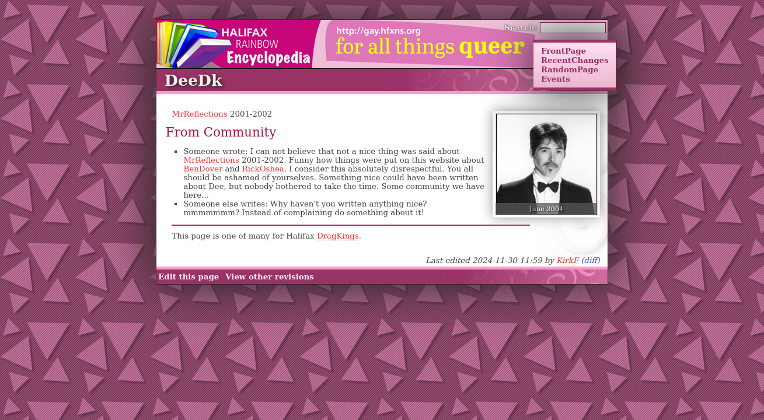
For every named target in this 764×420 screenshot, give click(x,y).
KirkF (567, 260)
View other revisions (269, 277)
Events (555, 78)
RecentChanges (575, 60)
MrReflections (199, 114)
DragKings (338, 236)
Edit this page (188, 277)
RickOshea (263, 168)
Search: (521, 27)
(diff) (590, 260)
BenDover (202, 168)
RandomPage (569, 69)
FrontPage (563, 50)
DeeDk (193, 80)
